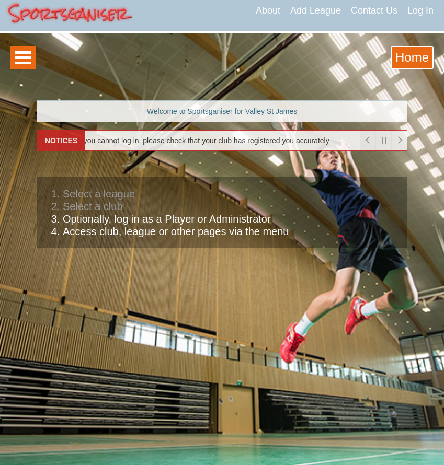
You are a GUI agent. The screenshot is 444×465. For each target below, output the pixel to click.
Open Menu (23, 57)
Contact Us (374, 10)
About (268, 10)
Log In (420, 10)
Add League (315, 10)
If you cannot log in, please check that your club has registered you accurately (199, 140)
